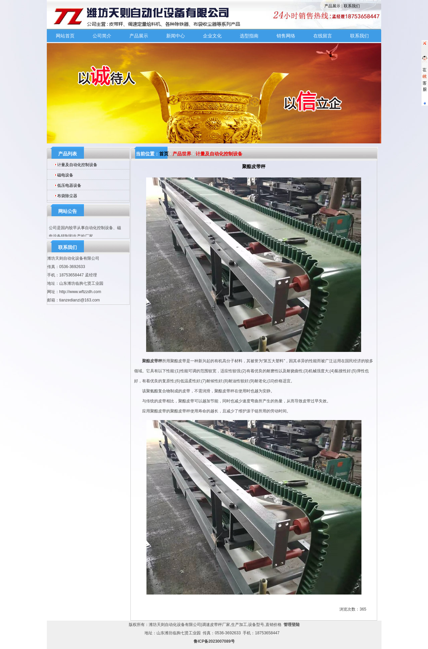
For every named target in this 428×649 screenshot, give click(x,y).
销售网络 (286, 35)
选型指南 (249, 35)
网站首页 (65, 35)
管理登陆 (292, 624)
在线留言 (322, 35)
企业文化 (212, 35)
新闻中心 (175, 35)
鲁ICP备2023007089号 (214, 641)
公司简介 (102, 35)
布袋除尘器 (67, 195)
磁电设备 (65, 175)
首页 (164, 153)
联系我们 (352, 6)
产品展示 (332, 6)
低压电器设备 (69, 185)
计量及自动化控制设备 (77, 164)
